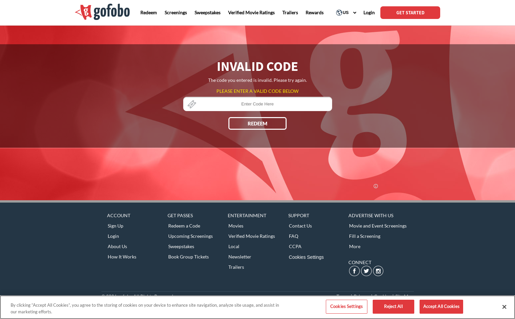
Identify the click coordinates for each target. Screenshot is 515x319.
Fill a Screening (364, 236)
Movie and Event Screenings (378, 226)
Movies (235, 226)
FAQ (293, 236)
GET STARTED (410, 13)
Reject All (393, 306)
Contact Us (300, 226)
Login (113, 236)
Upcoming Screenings (190, 236)
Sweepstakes (181, 246)
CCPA (295, 246)
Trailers (236, 267)
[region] (257, 307)
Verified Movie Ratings (251, 236)
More (354, 246)
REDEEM (257, 123)
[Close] (504, 306)
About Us (117, 246)
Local (233, 246)
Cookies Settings (306, 257)
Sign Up (115, 226)
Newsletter (239, 256)
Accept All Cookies (441, 306)
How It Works (122, 256)
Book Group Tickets (188, 256)
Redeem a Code (184, 226)
